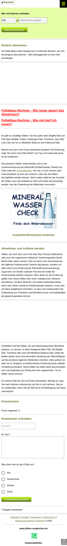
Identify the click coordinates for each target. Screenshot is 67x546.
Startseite (15, 517)
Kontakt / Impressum (31, 517)
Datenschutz (49, 517)
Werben (40, 521)
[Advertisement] (33, 83)
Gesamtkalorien (24, 170)
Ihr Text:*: (6, 434)
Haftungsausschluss (25, 521)
